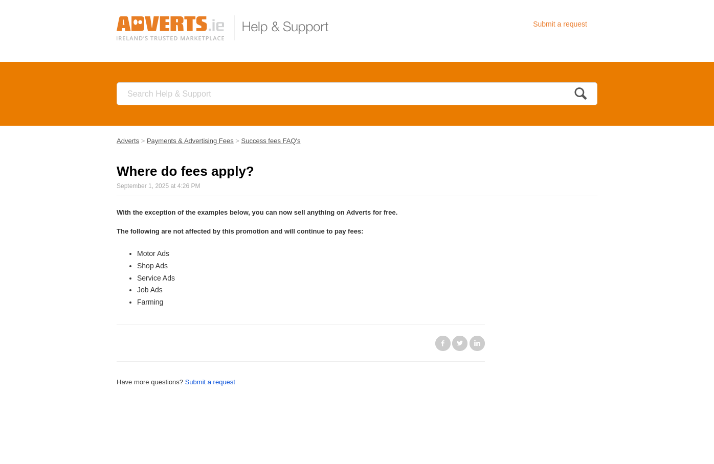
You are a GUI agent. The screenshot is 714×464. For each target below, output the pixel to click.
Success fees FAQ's (271, 141)
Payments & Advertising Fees (190, 141)
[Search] (357, 93)
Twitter (459, 343)
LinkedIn (477, 343)
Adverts (128, 141)
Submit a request (560, 24)
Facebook (443, 343)
